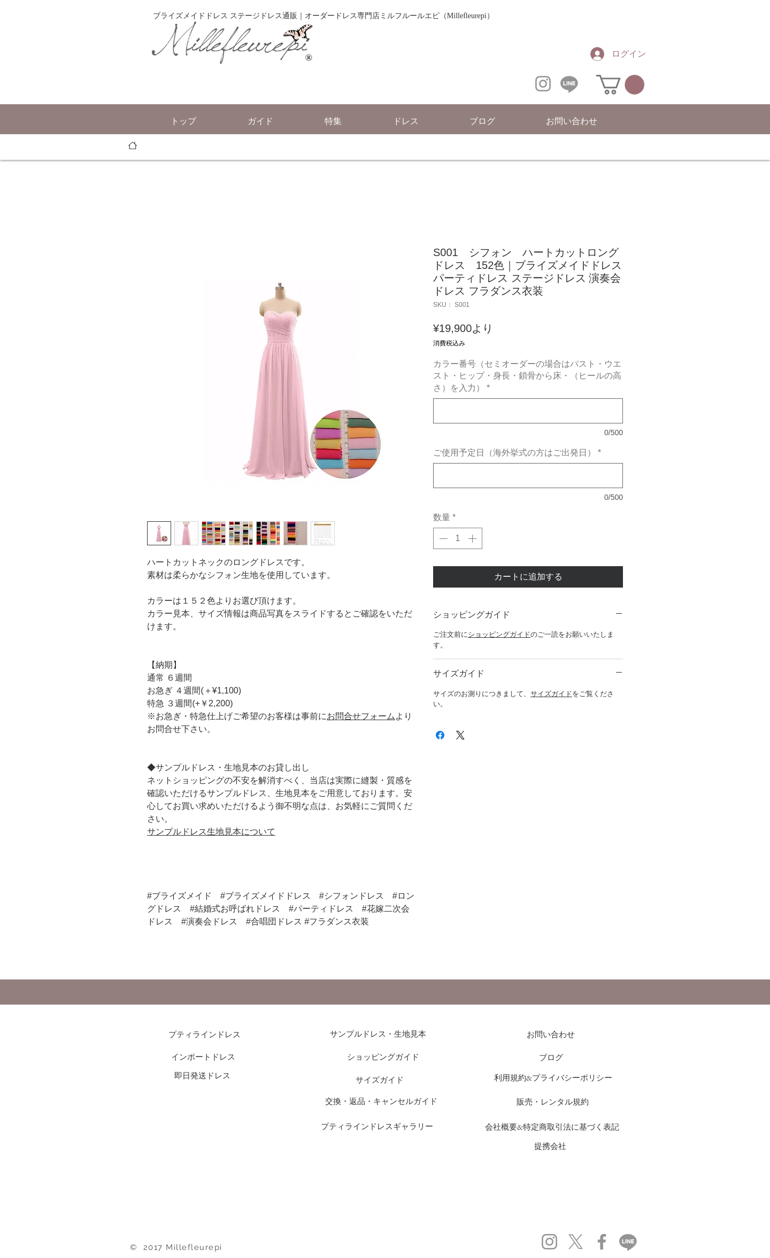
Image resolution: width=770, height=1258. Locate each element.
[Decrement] (442, 538)
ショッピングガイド (499, 634)
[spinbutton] (458, 538)
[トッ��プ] (132, 145)
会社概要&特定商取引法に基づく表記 (552, 1127)
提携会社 (550, 1146)
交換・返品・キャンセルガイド (381, 1101)
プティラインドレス (208, 1034)
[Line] (569, 83)
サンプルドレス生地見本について (211, 831)
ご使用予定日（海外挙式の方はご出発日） (517, 452)
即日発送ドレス (202, 1075)
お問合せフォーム (361, 716)
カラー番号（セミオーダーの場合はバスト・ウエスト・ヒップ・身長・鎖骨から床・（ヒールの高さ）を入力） (527, 375)
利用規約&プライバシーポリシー (553, 1077)
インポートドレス (203, 1057)
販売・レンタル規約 (553, 1102)
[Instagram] (543, 83)
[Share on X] (460, 735)
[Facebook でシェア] (440, 735)
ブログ (551, 1057)
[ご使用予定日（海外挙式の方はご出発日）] (528, 475)
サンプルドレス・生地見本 (378, 1034)
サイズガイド (551, 694)
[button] (620, 85)
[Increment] (473, 538)
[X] (575, 1241)
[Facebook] (601, 1241)
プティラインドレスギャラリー (377, 1126)
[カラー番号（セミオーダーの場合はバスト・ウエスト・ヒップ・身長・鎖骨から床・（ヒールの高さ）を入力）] (528, 411)
